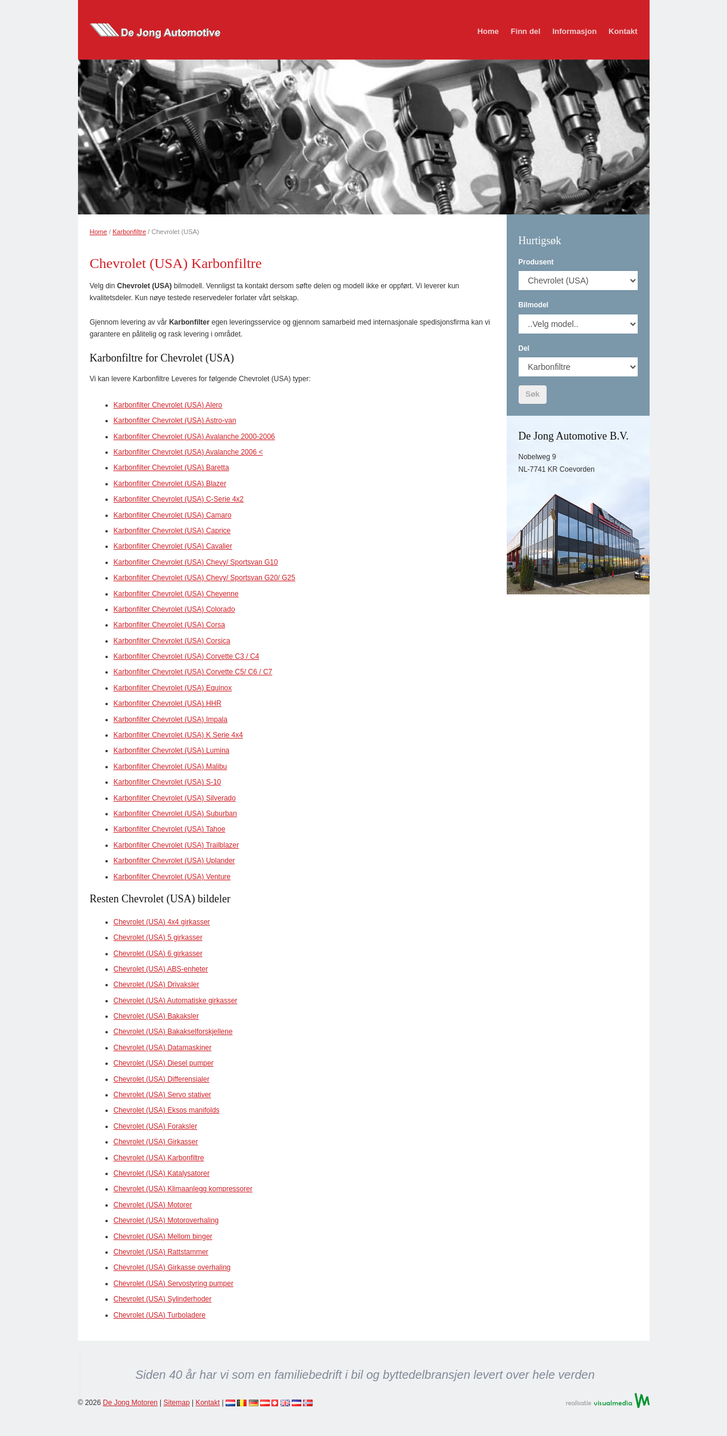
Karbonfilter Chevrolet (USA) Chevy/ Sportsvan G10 (196, 562)
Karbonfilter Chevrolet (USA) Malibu (170, 766)
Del (524, 348)
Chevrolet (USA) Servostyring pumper (173, 1283)
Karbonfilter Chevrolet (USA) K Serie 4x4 (178, 735)
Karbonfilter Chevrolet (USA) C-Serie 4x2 (179, 499)
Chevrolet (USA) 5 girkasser (158, 937)
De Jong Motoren (130, 1402)
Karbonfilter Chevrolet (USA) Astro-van (175, 420)
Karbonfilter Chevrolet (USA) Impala (170, 719)
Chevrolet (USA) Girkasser (156, 1142)
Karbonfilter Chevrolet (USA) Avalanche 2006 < (188, 452)
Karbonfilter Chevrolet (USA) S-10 (167, 782)
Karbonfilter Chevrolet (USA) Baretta (171, 467)
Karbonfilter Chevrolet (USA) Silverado (175, 798)
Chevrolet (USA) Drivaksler (156, 984)
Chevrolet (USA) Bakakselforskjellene (173, 1031)
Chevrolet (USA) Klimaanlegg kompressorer (183, 1189)
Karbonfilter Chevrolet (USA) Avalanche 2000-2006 (194, 436)
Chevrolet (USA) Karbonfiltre (159, 1158)
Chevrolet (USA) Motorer (153, 1205)
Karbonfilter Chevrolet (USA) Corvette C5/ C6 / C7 (193, 672)
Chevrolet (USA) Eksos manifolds (167, 1110)
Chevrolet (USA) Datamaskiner (163, 1047)
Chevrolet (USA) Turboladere (160, 1315)
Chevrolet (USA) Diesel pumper (164, 1063)
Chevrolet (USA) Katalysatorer (162, 1173)
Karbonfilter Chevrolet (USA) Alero (168, 405)
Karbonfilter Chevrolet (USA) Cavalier (173, 546)
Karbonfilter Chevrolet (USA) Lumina (172, 750)
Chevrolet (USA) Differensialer (162, 1079)
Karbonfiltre (129, 231)
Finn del (526, 31)
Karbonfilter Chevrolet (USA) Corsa (169, 625)
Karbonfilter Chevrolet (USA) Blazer (170, 483)
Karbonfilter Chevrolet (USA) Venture (172, 877)
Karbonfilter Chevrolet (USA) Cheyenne (176, 594)
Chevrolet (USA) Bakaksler (156, 1016)
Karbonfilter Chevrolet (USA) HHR (167, 703)
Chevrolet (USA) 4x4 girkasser (162, 922)
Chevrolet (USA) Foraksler (156, 1126)
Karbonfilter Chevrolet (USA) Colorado (174, 609)
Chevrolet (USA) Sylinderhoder (163, 1299)
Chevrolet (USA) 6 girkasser (158, 953)
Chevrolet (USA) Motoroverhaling (166, 1220)
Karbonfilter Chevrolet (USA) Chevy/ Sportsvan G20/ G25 (204, 578)
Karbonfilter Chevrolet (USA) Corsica (172, 641)
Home (488, 31)
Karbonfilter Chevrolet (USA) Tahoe (170, 829)
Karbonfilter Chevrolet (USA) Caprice (172, 531)
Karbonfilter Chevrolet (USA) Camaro (173, 515)
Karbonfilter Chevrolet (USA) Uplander (174, 860)
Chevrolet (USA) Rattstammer (161, 1252)
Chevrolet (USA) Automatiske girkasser (176, 1000)
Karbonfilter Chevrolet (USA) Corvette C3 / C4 (187, 656)
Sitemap (177, 1402)
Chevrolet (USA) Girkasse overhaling (172, 1267)
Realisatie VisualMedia (608, 1400)
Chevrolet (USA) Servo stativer (162, 1095)
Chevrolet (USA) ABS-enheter (161, 969)
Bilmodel (534, 305)
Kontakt (623, 31)
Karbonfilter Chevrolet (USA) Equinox (173, 688)
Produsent (536, 262)
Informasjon (575, 31)
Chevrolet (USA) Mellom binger (163, 1236)
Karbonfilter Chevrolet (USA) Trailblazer (176, 845)
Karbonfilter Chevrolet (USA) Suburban (175, 813)
